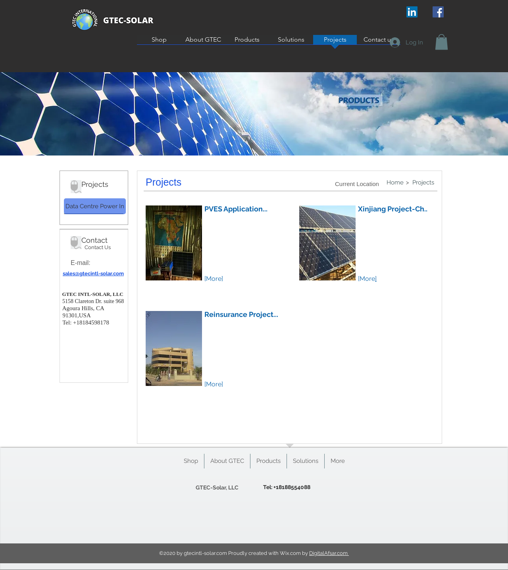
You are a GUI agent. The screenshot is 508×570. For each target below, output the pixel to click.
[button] (441, 42)
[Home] (395, 182)
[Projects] (423, 182)
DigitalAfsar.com (329, 553)
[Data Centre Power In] (95, 206)
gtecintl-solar (200, 553)
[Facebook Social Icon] (438, 11)
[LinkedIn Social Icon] (412, 11)
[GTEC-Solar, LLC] (217, 487)
